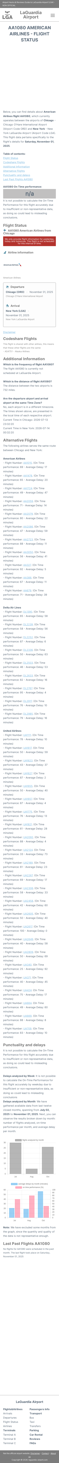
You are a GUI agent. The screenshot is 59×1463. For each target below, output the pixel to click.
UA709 (27, 1028)
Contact (45, 1453)
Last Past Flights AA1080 (18, 179)
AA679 (27, 590)
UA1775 (27, 811)
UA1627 (27, 773)
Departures (10, 1417)
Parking (34, 1430)
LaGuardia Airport (31, 14)
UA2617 (27, 926)
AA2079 (28, 513)
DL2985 (28, 713)
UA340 (27, 964)
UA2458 (28, 900)
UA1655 (28, 786)
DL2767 (27, 688)
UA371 (27, 977)
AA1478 (27, 475)
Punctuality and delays (16, 175)
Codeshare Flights (14, 162)
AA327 (27, 565)
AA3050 (28, 552)
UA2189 (28, 862)
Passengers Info (40, 1409)
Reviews (35, 1438)
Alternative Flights (14, 170)
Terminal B (9, 1438)
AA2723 (28, 539)
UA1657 (27, 798)
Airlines (7, 1426)
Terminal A (9, 1434)
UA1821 (27, 824)
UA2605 (28, 913)
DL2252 (28, 637)
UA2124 (28, 849)
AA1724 (27, 488)
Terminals (9, 1430)
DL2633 (28, 675)
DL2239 (28, 624)
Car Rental (36, 1434)
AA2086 (28, 526)
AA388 (27, 577)
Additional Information (16, 166)
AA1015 (27, 462)
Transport (36, 1413)
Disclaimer (35, 1453)
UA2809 (28, 952)
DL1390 (27, 611)
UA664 (27, 1003)
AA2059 (28, 501)
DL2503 (28, 662)
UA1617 (27, 747)
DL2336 (28, 649)
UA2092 (28, 837)
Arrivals (7, 1413)
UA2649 (28, 939)
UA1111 (27, 735)
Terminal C (9, 1443)
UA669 (27, 1015)
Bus (32, 1417)
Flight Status (10, 158)
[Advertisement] (29, 77)
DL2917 (27, 701)
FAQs (33, 1443)
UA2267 (28, 875)
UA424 (27, 990)
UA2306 (28, 888)
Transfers (35, 1426)
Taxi (32, 1421)
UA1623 (28, 760)
